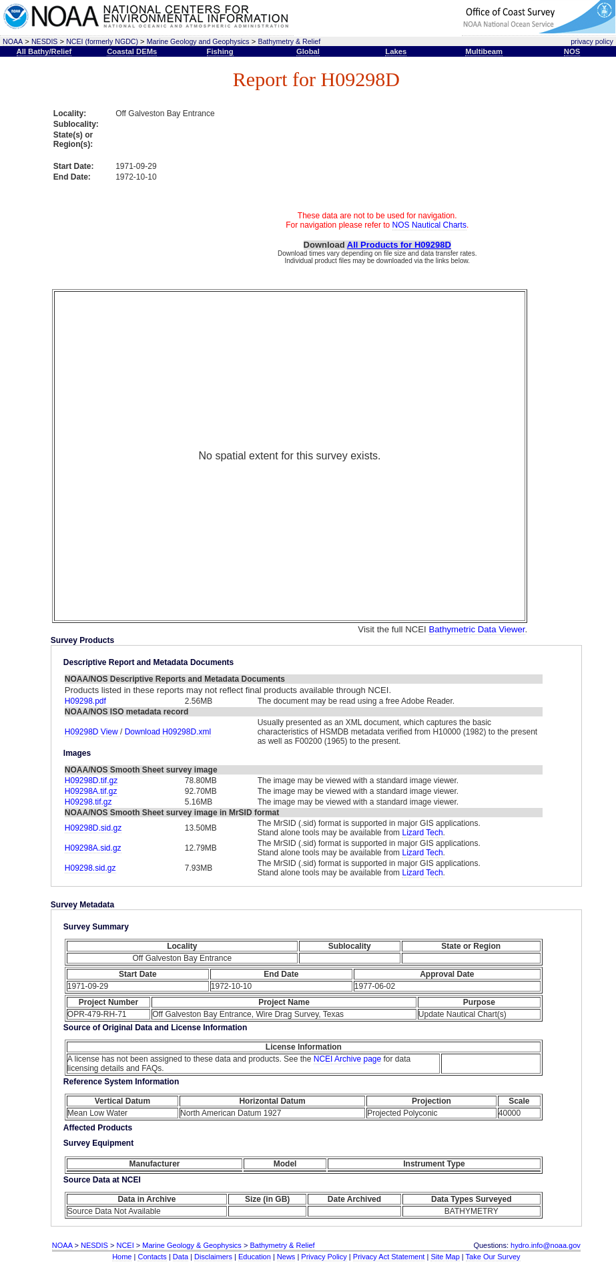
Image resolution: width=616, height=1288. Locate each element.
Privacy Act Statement (389, 1257)
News (286, 1257)
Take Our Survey (493, 1257)
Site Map (444, 1257)
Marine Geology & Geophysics (192, 1245)
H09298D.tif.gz (91, 780)
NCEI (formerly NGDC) (102, 41)
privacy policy (592, 41)
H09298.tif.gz (88, 802)
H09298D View (92, 731)
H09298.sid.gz (90, 868)
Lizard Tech (422, 832)
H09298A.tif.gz (91, 791)
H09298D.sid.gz (93, 828)
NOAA (13, 41)
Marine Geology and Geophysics (198, 41)
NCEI (124, 1245)
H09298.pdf (85, 701)
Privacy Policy (323, 1257)
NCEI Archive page (347, 1059)
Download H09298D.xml (168, 731)
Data (180, 1257)
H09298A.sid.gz (93, 848)
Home (121, 1257)
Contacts (151, 1257)
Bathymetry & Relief (289, 41)
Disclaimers (213, 1257)
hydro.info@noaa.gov (546, 1245)
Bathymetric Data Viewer (476, 629)
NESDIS (44, 41)
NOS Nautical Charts (429, 225)
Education (254, 1257)
